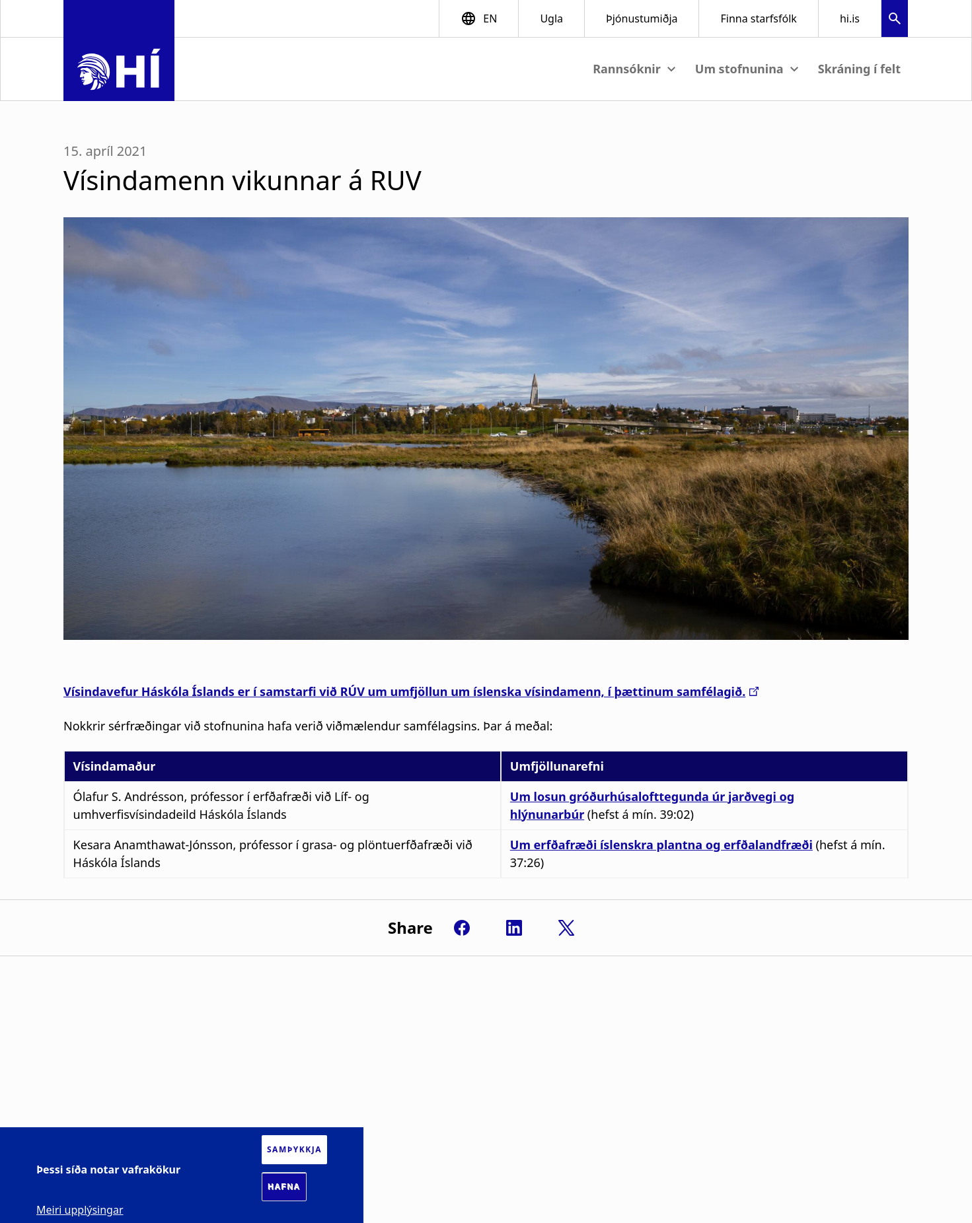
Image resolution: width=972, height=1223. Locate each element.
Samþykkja (294, 1149)
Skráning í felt (859, 69)
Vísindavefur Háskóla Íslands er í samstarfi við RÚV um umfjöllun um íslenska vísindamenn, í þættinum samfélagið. (404, 691)
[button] (894, 20)
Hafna (284, 1186)
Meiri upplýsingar (80, 1210)
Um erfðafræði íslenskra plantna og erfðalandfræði (661, 845)
